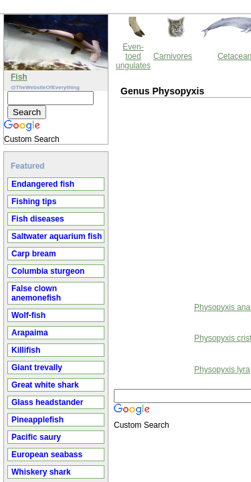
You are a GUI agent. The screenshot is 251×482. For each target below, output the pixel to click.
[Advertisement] (117, 140)
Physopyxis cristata (114, 280)
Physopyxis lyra (108, 311)
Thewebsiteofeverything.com (137, 381)
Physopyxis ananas (114, 249)
